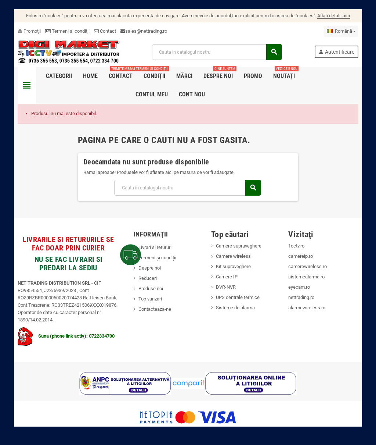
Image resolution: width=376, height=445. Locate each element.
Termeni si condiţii (65, 31)
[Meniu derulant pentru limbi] (343, 31)
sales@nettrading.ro (144, 31)
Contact (103, 31)
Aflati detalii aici (333, 15)
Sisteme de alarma (235, 308)
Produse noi (150, 289)
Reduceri (147, 278)
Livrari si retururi (154, 247)
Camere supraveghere (238, 246)
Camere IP (227, 277)
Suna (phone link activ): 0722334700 (63, 336)
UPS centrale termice (238, 297)
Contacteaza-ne (154, 309)
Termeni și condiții (157, 258)
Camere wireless (233, 256)
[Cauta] (217, 52)
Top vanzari (149, 299)
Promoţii (27, 31)
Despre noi (149, 268)
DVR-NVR (226, 287)
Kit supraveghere (233, 267)
